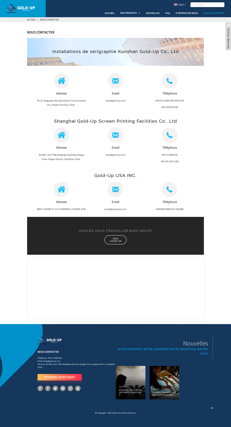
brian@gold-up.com (39, 361)
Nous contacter (214, 13)
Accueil (110, 13)
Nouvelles (153, 13)
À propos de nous (187, 13)
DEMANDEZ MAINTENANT (47, 377)
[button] (115, 239)
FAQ (167, 13)
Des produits (130, 13)
